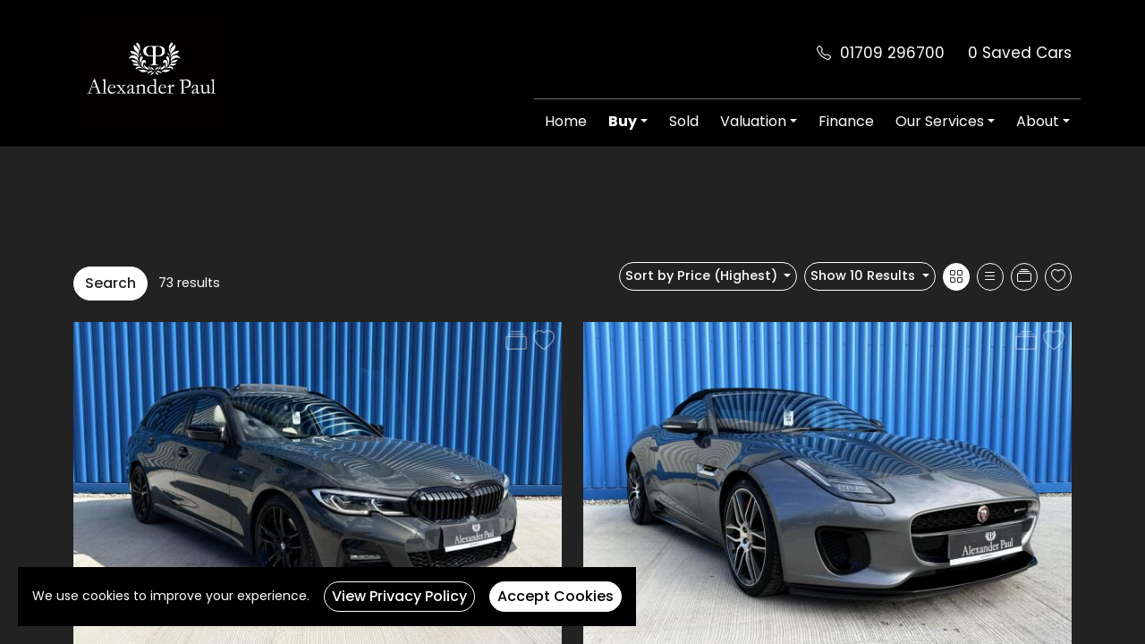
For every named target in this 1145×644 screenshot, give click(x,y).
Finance (846, 121)
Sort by (703, 275)
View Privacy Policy (399, 596)
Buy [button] (622, 121)
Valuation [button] (753, 121)
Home (566, 121)
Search (110, 283)
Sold (684, 121)
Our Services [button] (939, 121)
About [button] (1037, 121)
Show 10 (864, 275)
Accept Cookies (555, 596)
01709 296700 (892, 53)
